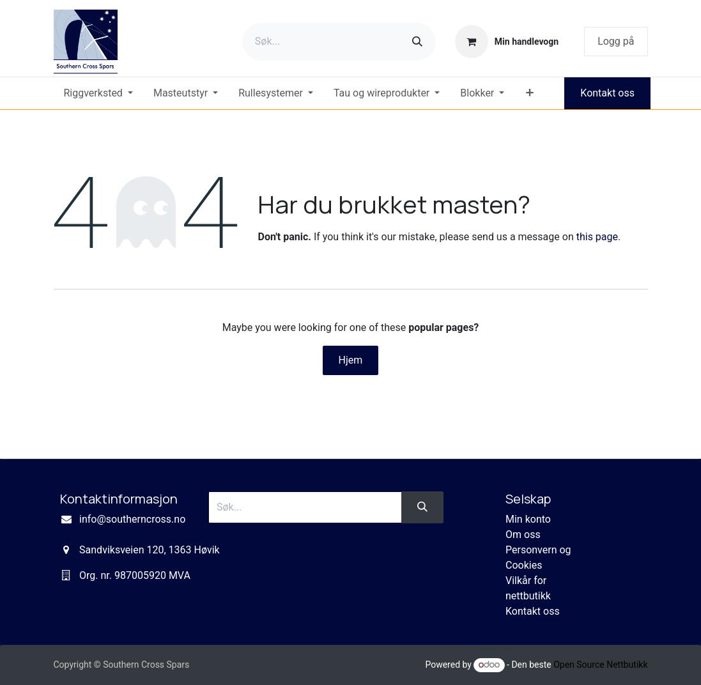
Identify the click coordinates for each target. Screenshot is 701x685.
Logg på (615, 41)
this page (597, 237)
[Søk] (417, 42)
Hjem (351, 360)
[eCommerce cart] (506, 41)
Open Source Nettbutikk (600, 664)
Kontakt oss (607, 93)
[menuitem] (98, 93)
